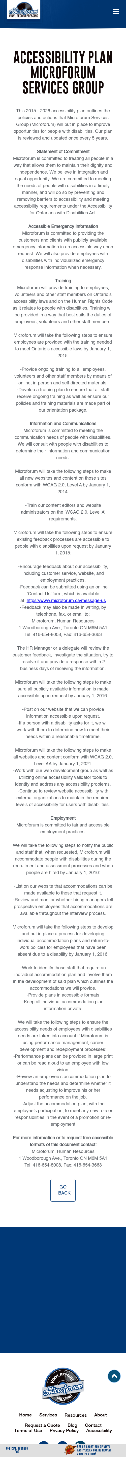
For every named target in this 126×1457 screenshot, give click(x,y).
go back (64, 1190)
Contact (93, 1425)
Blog (72, 1425)
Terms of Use (28, 1430)
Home (25, 1414)
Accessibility (99, 1430)
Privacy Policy (64, 1430)
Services (48, 1414)
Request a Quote (42, 1425)
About (100, 1414)
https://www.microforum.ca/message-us (66, 601)
